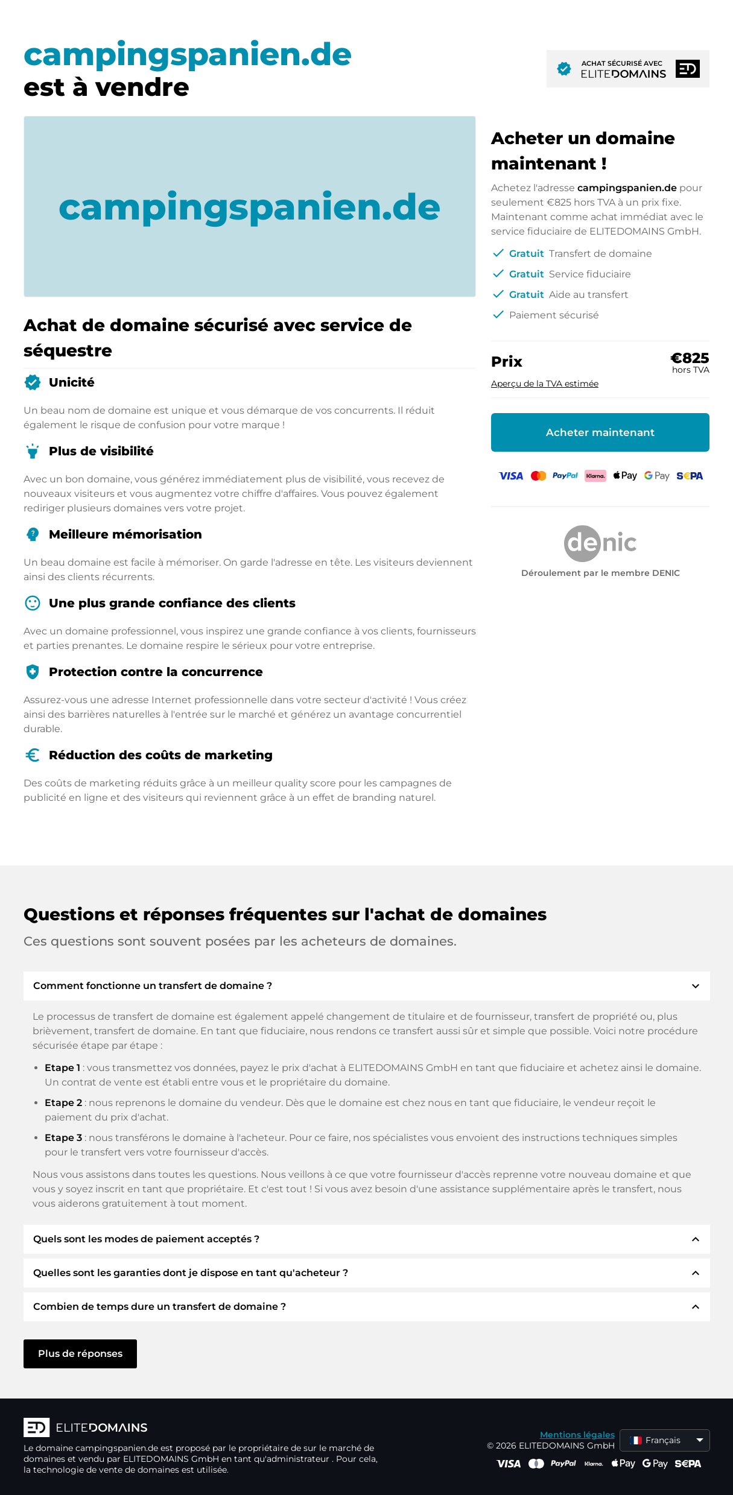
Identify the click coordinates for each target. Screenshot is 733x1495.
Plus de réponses (80, 1353)
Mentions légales (577, 1434)
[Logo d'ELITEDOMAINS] (205, 1429)
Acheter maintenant (600, 432)
